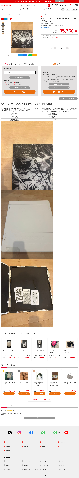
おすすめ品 (62, 469)
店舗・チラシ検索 (30, 9)
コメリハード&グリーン (47, 465)
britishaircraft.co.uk (6, 5)
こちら (51, 77)
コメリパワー (63, 465)
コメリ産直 (8, 460)
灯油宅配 (26, 465)
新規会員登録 (74, 9)
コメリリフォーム (28, 460)
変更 (63, 9)
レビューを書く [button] (39, 418)
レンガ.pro (44, 460)
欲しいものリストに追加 (68, 98)
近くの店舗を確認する (20, 77)
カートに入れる (19, 92)
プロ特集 (8, 469)
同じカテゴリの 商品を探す (71, 329)
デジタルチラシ (13, 9)
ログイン (68, 9)
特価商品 (44, 469)
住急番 (61, 460)
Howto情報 (22, 9)
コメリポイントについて (73, 40)
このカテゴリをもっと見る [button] (39, 400)
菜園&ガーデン (9, 465)
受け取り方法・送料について (19, 87)
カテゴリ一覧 (4, 9)
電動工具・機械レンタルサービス (31, 469)
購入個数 (51, 48)
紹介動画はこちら (45, 27)
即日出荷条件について (59, 84)
